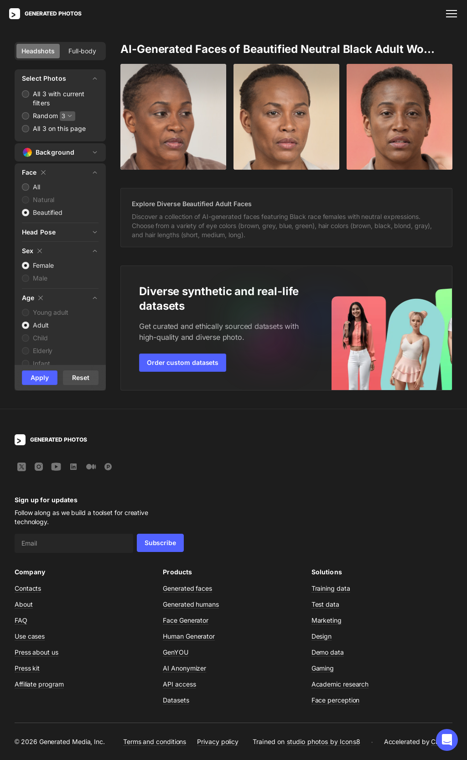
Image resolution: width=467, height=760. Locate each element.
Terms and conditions (154, 741)
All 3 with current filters (59, 98)
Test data (325, 604)
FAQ (21, 620)
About (24, 604)
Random (45, 116)
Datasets (176, 700)
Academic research (340, 684)
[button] (447, 740)
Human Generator (189, 636)
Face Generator (185, 620)
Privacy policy (218, 741)
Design (321, 636)
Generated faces (187, 588)
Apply (40, 377)
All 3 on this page (59, 128)
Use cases (30, 636)
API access (179, 684)
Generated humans (191, 604)
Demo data (327, 652)
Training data (330, 588)
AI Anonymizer (184, 668)
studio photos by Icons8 (323, 741)
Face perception (335, 700)
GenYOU (175, 652)
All (36, 187)
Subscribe (160, 543)
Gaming (322, 668)
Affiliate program (39, 684)
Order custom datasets (182, 362)
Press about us (36, 652)
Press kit (27, 668)
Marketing (326, 620)
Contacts (28, 588)
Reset (80, 377)
